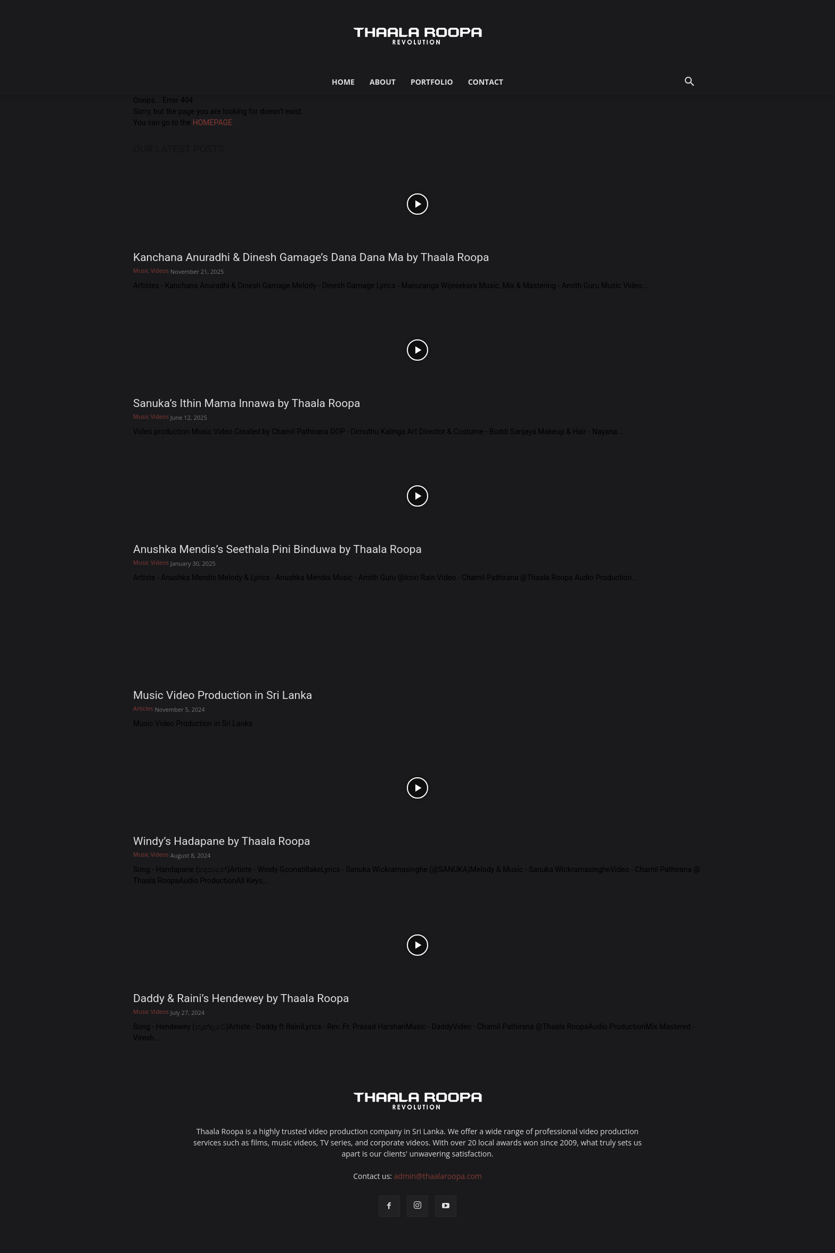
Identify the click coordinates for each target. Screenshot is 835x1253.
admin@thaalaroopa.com (438, 1176)
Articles (143, 708)
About (383, 82)
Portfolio (432, 82)
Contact (485, 82)
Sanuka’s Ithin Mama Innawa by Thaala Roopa (246, 403)
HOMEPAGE (212, 122)
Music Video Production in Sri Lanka (222, 695)
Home (343, 82)
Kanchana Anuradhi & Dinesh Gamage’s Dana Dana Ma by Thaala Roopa (311, 257)
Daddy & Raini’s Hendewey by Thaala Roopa (241, 998)
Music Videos (151, 270)
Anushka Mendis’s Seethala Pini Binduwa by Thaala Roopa (277, 549)
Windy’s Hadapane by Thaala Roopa (221, 841)
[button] (689, 83)
